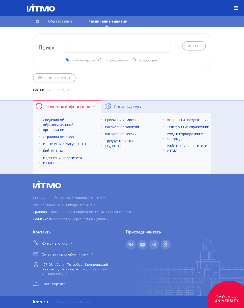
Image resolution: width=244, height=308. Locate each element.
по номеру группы (83, 60)
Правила (40, 211)
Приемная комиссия (121, 119)
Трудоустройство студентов (120, 143)
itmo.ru (40, 302)
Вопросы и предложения (188, 119)
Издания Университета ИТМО (62, 160)
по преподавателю (117, 60)
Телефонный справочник (188, 127)
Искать (194, 46)
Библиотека (53, 150)
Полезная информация (66, 106)
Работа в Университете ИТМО (187, 148)
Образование (60, 21)
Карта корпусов (124, 106)
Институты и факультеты (64, 143)
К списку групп (54, 78)
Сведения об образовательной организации (58, 124)
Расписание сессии (120, 133)
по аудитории (148, 60)
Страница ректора (58, 136)
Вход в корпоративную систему (186, 136)
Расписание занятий (122, 127)
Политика (40, 219)
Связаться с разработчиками (63, 253)
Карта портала (49, 284)
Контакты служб (53, 243)
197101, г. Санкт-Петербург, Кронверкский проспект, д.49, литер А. (70, 268)
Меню (239, 4)
